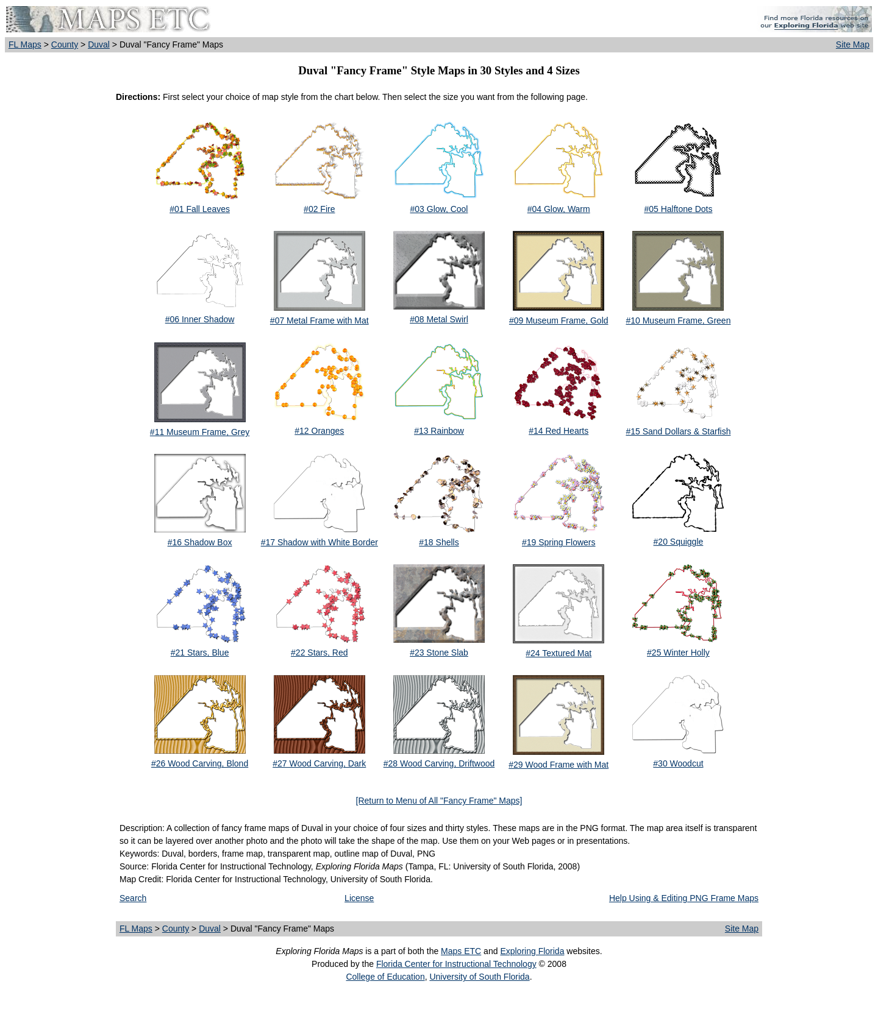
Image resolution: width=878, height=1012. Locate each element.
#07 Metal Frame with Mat (319, 320)
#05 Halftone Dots (678, 209)
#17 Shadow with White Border (319, 542)
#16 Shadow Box (200, 542)
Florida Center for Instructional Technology (456, 964)
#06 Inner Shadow (200, 319)
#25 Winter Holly (678, 652)
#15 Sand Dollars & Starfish (678, 431)
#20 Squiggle (679, 542)
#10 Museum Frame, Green (678, 320)
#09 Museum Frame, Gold (559, 320)
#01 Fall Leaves (200, 209)
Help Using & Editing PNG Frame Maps (683, 898)
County (64, 44)
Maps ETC (461, 951)
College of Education (385, 977)
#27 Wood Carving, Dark (319, 763)
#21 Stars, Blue (200, 652)
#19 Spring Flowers (559, 542)
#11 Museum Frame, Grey (199, 432)
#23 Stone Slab (439, 652)
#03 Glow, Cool (439, 209)
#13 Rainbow (439, 431)
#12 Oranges (319, 431)
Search (133, 898)
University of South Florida (479, 977)
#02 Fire (319, 209)
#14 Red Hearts (558, 431)
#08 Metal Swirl (439, 319)
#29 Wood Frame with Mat (559, 765)
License (359, 898)
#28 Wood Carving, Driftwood (439, 763)
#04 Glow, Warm (558, 209)
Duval (99, 44)
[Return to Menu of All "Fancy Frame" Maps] (439, 800)
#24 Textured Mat (558, 653)
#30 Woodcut (678, 763)
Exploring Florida (532, 951)
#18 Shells (439, 542)
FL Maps (25, 44)
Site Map (852, 44)
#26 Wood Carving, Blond (199, 763)
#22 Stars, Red (319, 652)
